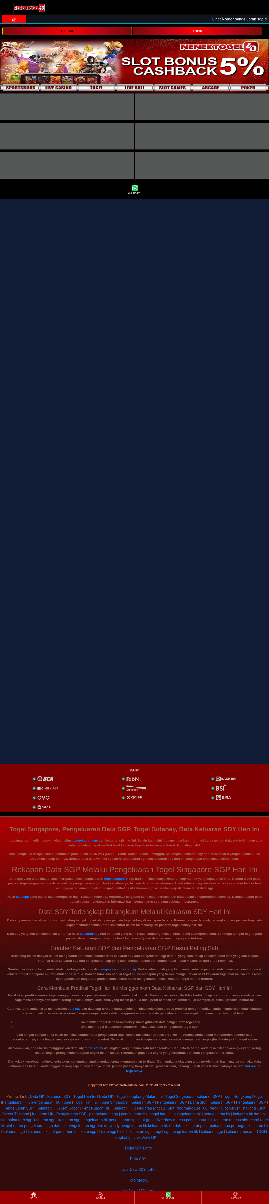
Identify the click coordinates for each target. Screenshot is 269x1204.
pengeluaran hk (134, 1114)
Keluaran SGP (208, 1096)
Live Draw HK (144, 1137)
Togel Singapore (179, 1096)
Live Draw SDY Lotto (138, 1169)
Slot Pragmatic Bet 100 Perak (193, 1108)
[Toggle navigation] (7, 8)
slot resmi (250, 1120)
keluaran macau (227, 1120)
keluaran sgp (44, 1120)
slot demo (14, 1125)
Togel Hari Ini (84, 1096)
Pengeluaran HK (16, 1102)
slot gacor (147, 1120)
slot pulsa (8, 1120)
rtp (171, 1125)
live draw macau (171, 1120)
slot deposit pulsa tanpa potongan (218, 1125)
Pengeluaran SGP (172, 1102)
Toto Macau (138, 1180)
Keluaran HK (47, 1108)
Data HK (37, 1096)
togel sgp (162, 1131)
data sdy (74, 1008)
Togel (258, 1096)
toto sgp (25, 1120)
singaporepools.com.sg (118, 969)
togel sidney (94, 1048)
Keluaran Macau (151, 1108)
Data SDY (138, 1159)
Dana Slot (198, 1102)
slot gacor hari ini (63, 1131)
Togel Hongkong (237, 1096)
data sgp (22, 896)
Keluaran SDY (59, 1096)
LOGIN (197, 31)
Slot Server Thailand (238, 1108)
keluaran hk (243, 1114)
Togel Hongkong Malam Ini (139, 1096)
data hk (260, 1114)
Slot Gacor (70, 1108)
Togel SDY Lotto (138, 1148)
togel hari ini (161, 1114)
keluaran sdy (89, 933)
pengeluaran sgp (85, 840)
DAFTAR (67, 31)
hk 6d (122, 1131)
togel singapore (116, 878)
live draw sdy (108, 1125)
